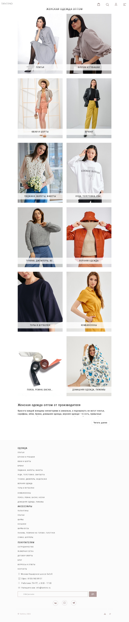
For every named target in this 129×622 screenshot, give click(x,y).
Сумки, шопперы (25, 537)
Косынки (22, 524)
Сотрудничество (26, 547)
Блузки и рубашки (26, 457)
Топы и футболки (26, 488)
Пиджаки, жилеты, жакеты (30, 470)
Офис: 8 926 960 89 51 (30, 578)
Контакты (22, 569)
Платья (21, 452)
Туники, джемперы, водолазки (32, 479)
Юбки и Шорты (24, 461)
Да (92, 594)
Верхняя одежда (25, 483)
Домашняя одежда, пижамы (31, 502)
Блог (20, 560)
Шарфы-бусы (23, 528)
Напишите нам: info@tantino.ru (34, 587)
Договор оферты (25, 556)
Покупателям (26, 542)
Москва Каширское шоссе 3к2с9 (35, 574)
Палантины (23, 511)
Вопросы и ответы (26, 564)
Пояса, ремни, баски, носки (31, 497)
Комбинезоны (24, 493)
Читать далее (100, 422)
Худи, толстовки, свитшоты (31, 475)
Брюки (21, 466)
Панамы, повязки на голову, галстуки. (37, 533)
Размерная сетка (26, 551)
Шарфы (21, 520)
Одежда (22, 448)
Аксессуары (25, 506)
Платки (21, 515)
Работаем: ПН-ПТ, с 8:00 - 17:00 (35, 583)
